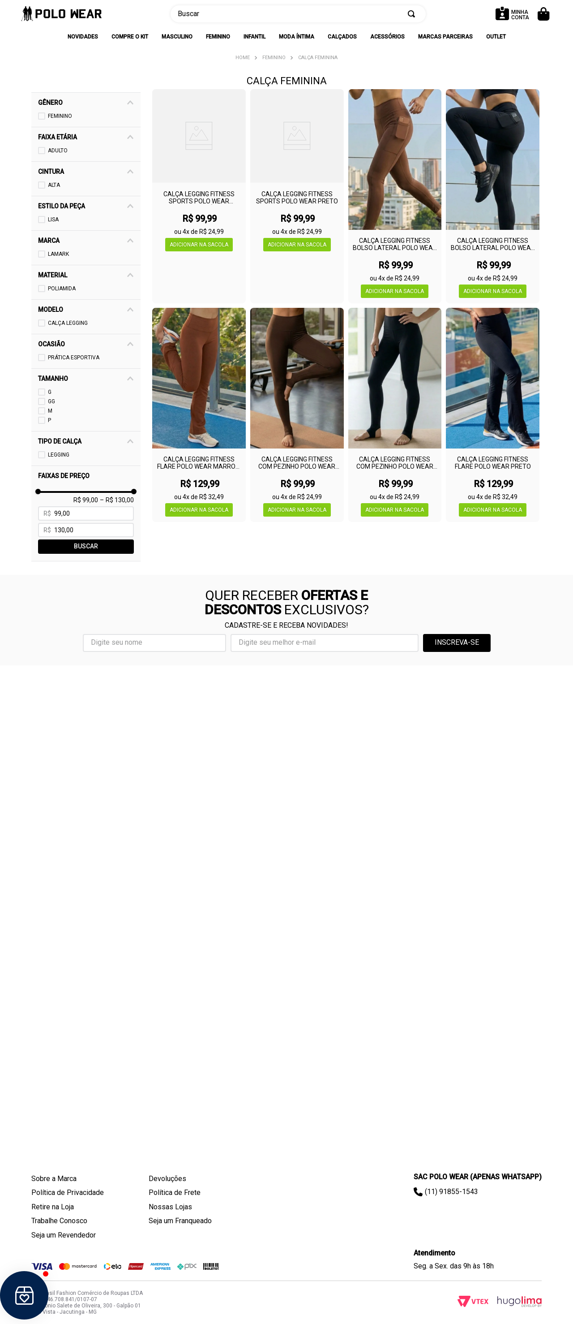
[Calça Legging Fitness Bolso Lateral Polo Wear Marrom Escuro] (395, 196)
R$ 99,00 (85, 998)
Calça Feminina (318, 57)
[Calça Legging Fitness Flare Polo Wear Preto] (492, 415)
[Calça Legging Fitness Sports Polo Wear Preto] (297, 196)
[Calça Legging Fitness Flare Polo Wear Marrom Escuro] (199, 415)
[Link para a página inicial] (242, 57)
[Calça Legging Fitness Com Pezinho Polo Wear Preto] (395, 415)
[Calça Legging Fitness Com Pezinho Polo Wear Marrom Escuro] (297, 415)
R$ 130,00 (117, 998)
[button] (89, 102)
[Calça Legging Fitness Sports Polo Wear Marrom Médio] (199, 196)
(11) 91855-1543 (451, 1191)
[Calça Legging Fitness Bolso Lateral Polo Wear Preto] (492, 196)
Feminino (274, 57)
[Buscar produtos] (413, 13)
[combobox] (298, 13)
